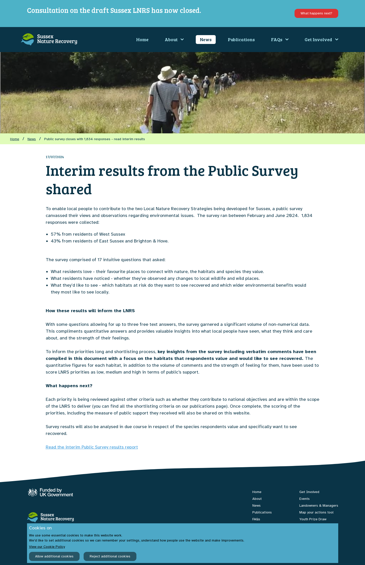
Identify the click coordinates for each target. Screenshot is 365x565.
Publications (241, 39)
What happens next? (316, 13)
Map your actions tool (316, 512)
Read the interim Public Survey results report (92, 447)
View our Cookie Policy (47, 547)
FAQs (279, 39)
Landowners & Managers (318, 505)
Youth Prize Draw (312, 519)
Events (304, 499)
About (174, 39)
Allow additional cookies (54, 556)
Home (142, 39)
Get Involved (321, 39)
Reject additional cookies (110, 556)
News (206, 39)
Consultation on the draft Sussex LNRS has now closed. (114, 10)
